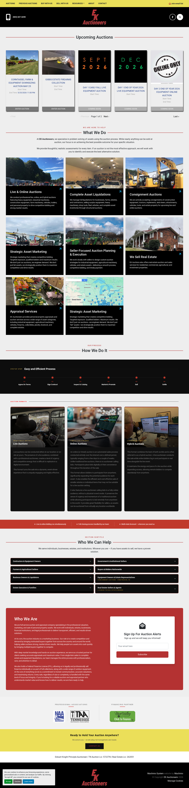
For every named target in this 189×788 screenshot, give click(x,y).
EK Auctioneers (171, 777)
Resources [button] (77, 3)
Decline (17, 781)
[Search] (180, 17)
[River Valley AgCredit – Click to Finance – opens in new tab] (122, 716)
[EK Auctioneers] (94, 777)
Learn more (28, 781)
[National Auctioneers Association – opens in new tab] (59, 716)
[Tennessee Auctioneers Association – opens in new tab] (80, 716)
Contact (102, 3)
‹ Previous (84, 116)
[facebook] (172, 17)
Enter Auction (22, 109)
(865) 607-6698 (19, 17)
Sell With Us (62, 3)
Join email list (177, 3)
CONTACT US (94, 746)
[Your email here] (142, 646)
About (91, 3)
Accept (8, 781)
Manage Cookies (175, 781)
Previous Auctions (28, 3)
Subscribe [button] (142, 654)
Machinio (178, 773)
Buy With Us (46, 3)
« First (12, 116)
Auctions (10, 3)
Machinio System (155, 773)
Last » (176, 116)
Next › (106, 116)
